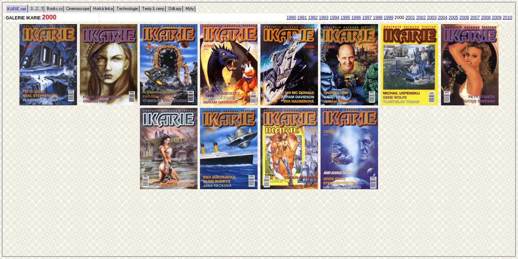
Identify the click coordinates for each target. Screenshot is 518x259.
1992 (313, 17)
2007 (475, 17)
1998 (378, 17)
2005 (453, 17)
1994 (335, 17)
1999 (389, 17)
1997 (367, 17)
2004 (442, 17)
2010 (507, 17)
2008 (486, 17)
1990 (291, 17)
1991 (302, 17)
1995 (345, 17)
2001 (410, 17)
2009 (496, 17)
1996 (356, 17)
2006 (464, 17)
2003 (432, 17)
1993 (324, 17)
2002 (421, 17)
